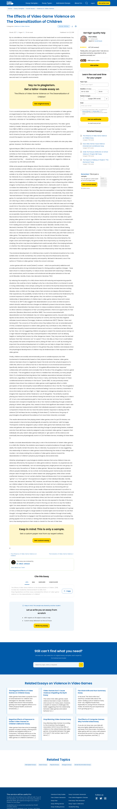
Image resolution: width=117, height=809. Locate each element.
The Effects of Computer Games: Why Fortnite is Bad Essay (91, 720)
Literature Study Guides (58, 794)
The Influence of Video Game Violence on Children (24, 555)
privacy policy (96, 111)
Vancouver (53, 582)
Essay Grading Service (57, 807)
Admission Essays (63, 3)
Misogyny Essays (66, 764)
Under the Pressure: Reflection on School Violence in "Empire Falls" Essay (95, 153)
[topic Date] (88, 92)
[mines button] (82, 99)
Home (10, 8)
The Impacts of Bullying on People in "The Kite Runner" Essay (95, 161)
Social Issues (30, 8)
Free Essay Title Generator (77, 800)
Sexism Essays (43, 764)
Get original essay (41, 104)
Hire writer (94, 65)
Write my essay (41, 626)
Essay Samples (19, 8)
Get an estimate (94, 119)
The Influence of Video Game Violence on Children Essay (95, 137)
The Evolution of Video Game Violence (61, 554)
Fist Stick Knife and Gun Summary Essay (92, 691)
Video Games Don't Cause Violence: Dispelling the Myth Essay (55, 692)
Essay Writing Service (57, 804)
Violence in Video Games (45, 8)
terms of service (86, 111)
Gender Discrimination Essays (83, 764)
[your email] (94, 106)
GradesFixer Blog (74, 807)
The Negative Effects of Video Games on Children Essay (21, 691)
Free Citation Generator (58, 797)
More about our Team (18, 567)
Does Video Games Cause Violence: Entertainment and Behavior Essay (94, 145)
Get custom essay (41, 540)
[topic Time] (103, 92)
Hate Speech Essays (30, 764)
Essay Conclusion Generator (77, 794)
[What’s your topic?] (94, 85)
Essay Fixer (54, 800)
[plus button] (106, 99)
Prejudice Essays (54, 764)
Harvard (42, 582)
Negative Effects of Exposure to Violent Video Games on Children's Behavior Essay (21, 721)
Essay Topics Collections (76, 804)
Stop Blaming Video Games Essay (57, 719)
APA (26, 582)
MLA (33, 582)
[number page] (94, 99)
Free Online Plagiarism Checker (78, 797)
